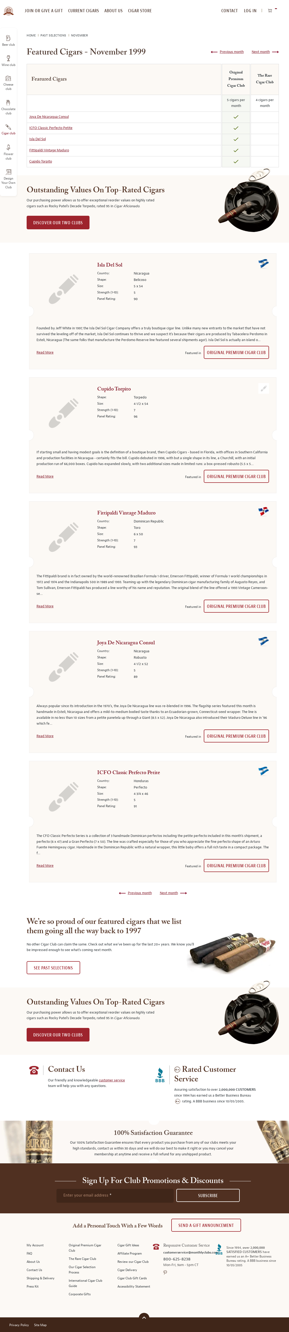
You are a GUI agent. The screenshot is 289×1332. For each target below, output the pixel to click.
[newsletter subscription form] (115, 1196)
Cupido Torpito (40, 161)
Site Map (40, 1325)
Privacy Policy (19, 1325)
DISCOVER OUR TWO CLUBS (58, 223)
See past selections (53, 968)
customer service (112, 1080)
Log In (250, 11)
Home (32, 35)
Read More (45, 352)
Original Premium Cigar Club (236, 352)
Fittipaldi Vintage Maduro (49, 150)
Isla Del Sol (37, 139)
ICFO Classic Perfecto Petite (50, 128)
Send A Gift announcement (206, 1225)
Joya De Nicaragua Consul (49, 117)
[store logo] (8, 8)
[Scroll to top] (144, 1317)
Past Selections (53, 35)
